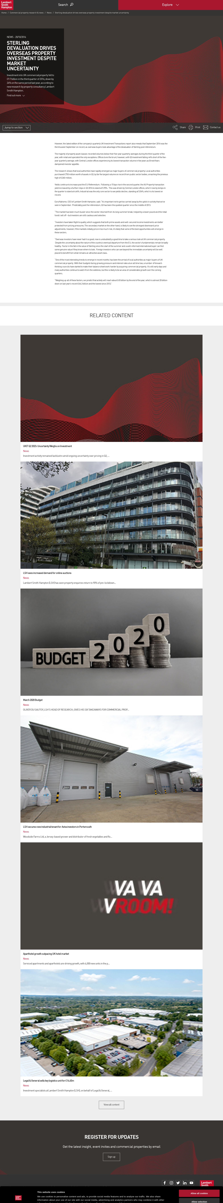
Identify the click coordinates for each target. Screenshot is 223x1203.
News (49, 13)
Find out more (16, 95)
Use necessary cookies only (199, 1194)
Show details (149, 1197)
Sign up (111, 1157)
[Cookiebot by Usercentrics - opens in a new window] (18, 1197)
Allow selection (199, 1186)
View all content (111, 1104)
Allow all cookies (199, 1178)
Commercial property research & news (27, 13)
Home (4, 13)
